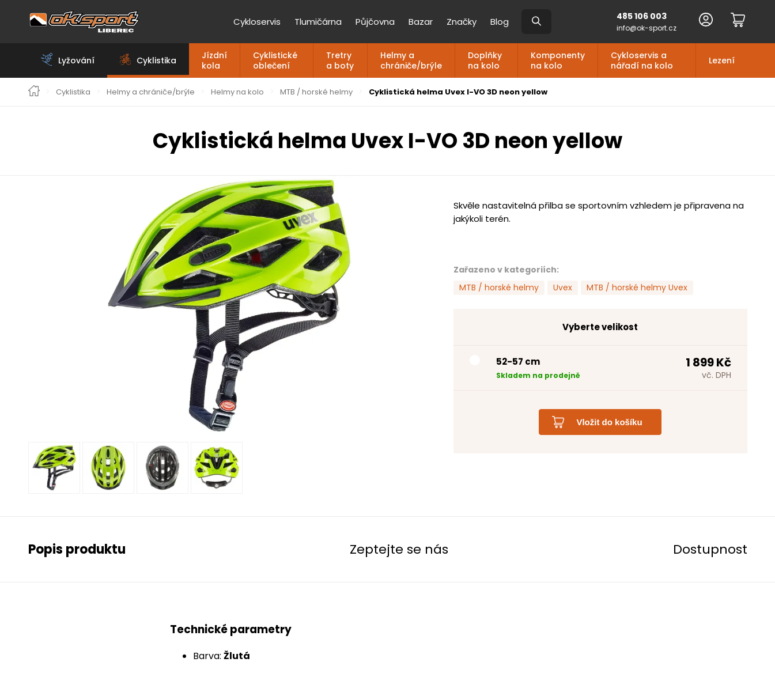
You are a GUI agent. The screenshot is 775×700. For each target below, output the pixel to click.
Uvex (562, 287)
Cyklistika (73, 92)
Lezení (722, 60)
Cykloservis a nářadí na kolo (642, 60)
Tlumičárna (318, 22)
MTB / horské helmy (316, 92)
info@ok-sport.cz (646, 28)
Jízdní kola (214, 60)
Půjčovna (375, 22)
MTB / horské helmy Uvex (637, 287)
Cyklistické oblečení (275, 60)
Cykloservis (257, 22)
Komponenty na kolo (558, 60)
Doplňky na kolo (485, 60)
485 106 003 (642, 16)
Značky (462, 22)
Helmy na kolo (237, 92)
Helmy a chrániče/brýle (411, 60)
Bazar (421, 22)
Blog (499, 22)
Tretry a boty (340, 60)
